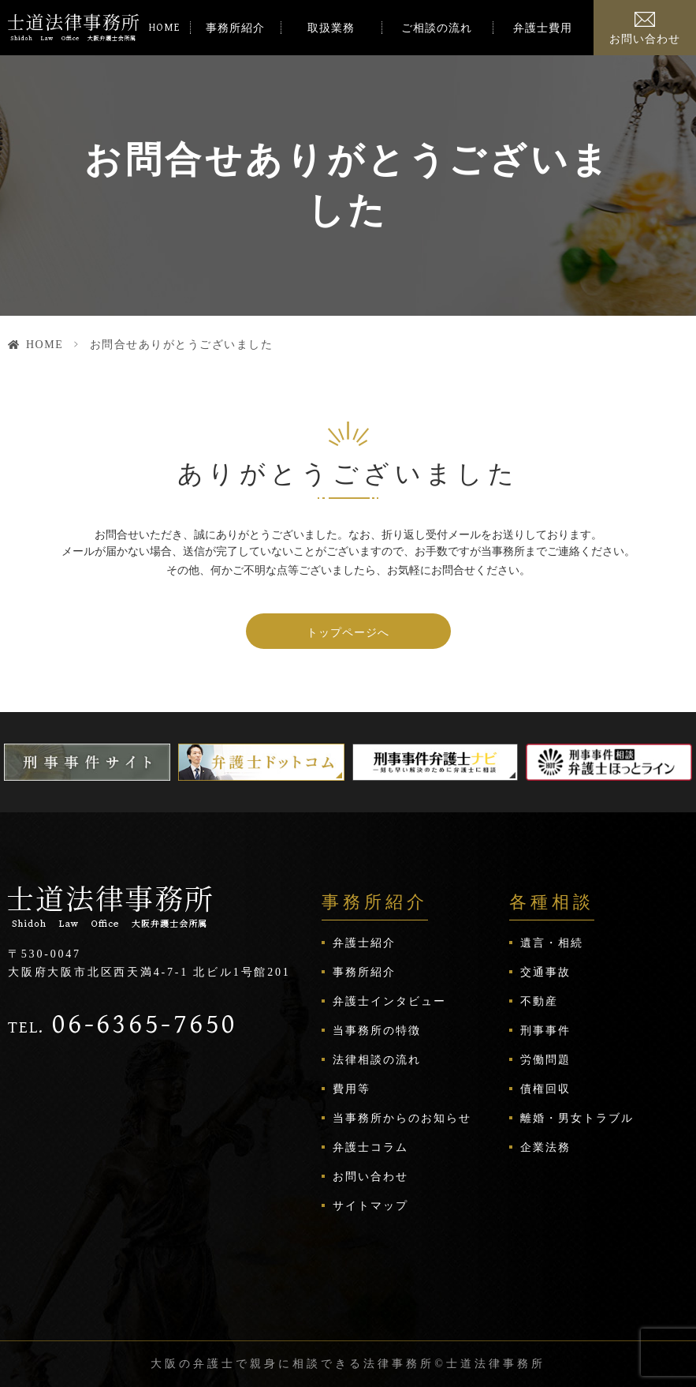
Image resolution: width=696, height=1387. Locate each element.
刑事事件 (545, 1031)
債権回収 (545, 1089)
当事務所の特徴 (377, 1031)
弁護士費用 (542, 28)
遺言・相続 (551, 943)
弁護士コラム (370, 1147)
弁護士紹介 (364, 943)
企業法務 (545, 1147)
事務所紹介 (235, 28)
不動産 (539, 1001)
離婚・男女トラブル (577, 1118)
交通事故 (545, 972)
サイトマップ (370, 1206)
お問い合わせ (644, 39)
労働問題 (545, 1060)
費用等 (351, 1089)
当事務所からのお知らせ (402, 1118)
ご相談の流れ (436, 28)
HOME (164, 27)
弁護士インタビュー (389, 1001)
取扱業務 (331, 28)
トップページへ (348, 632)
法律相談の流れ (377, 1060)
